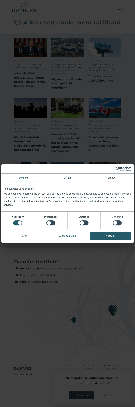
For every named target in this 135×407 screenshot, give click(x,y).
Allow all (110, 235)
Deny (24, 235)
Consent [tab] (23, 177)
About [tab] (111, 177)
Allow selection (67, 235)
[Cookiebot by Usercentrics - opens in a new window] (117, 168)
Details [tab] (67, 177)
